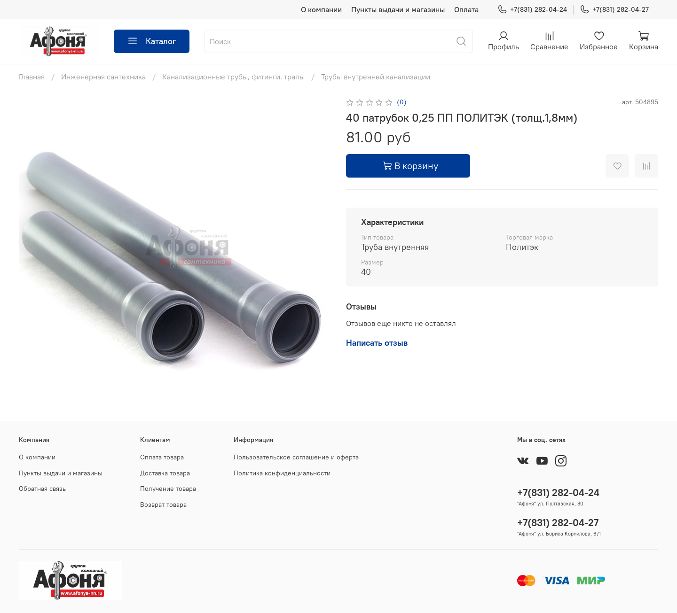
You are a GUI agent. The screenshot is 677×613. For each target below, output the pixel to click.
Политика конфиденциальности (282, 473)
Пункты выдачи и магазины (398, 9)
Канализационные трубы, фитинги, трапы (233, 76)
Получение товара (168, 488)
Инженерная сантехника (103, 76)
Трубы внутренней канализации (375, 76)
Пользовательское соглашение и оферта (296, 457)
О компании (321, 9)
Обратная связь (42, 488)
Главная (32, 76)
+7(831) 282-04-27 (614, 10)
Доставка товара (165, 473)
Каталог (151, 41)
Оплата (466, 9)
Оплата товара (162, 457)
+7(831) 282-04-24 (532, 10)
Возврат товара (163, 504)
